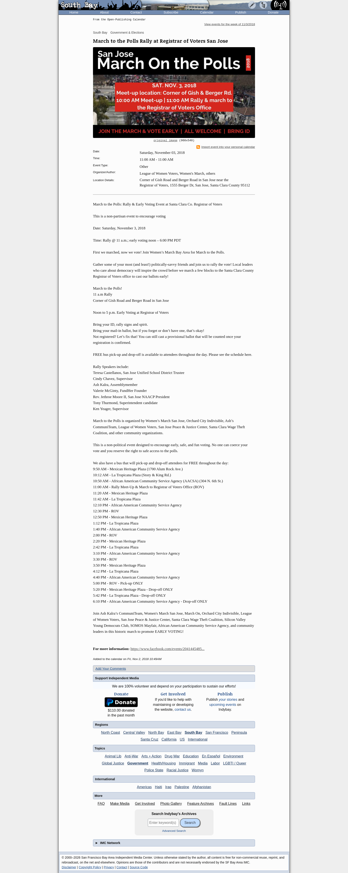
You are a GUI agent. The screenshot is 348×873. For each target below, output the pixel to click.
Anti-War (131, 756)
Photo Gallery (171, 803)
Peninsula (239, 732)
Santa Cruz (149, 739)
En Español (211, 756)
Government (137, 763)
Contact (136, 12)
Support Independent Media (117, 678)
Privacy (109, 867)
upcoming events (222, 705)
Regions (101, 724)
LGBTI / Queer (234, 763)
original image (166, 141)
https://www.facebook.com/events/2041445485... (167, 649)
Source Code (139, 867)
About (104, 12)
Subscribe (171, 12)
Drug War (172, 756)
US (182, 739)
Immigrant (187, 763)
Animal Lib (113, 756)
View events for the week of (229, 24)
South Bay (100, 32)
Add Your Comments (110, 668)
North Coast (110, 732)
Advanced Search (174, 830)
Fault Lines (228, 803)
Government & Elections (127, 32)
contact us (183, 709)
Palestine (181, 787)
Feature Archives (200, 803)
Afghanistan (201, 787)
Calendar (207, 12)
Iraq (168, 787)
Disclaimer (69, 867)
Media (203, 763)
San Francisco (217, 732)
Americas (144, 787)
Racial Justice (177, 770)
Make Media (119, 803)
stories (228, 699)
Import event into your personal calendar (225, 147)
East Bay (174, 732)
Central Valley (134, 732)
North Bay (156, 732)
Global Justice (113, 763)
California (169, 739)
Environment (233, 756)
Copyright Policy (90, 867)
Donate (273, 12)
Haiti (158, 787)
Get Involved (145, 803)
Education (191, 756)
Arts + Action (151, 756)
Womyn (198, 770)
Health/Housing (163, 763)
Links (246, 803)
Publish (240, 12)
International (198, 739)
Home (73, 12)
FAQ (101, 803)
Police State (153, 770)
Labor (215, 763)
